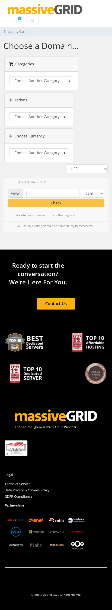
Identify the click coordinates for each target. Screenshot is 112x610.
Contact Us (56, 303)
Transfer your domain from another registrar (42, 215)
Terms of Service (17, 484)
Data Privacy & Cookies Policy (27, 490)
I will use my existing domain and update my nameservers (50, 226)
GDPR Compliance (18, 496)
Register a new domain (27, 182)
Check (56, 203)
